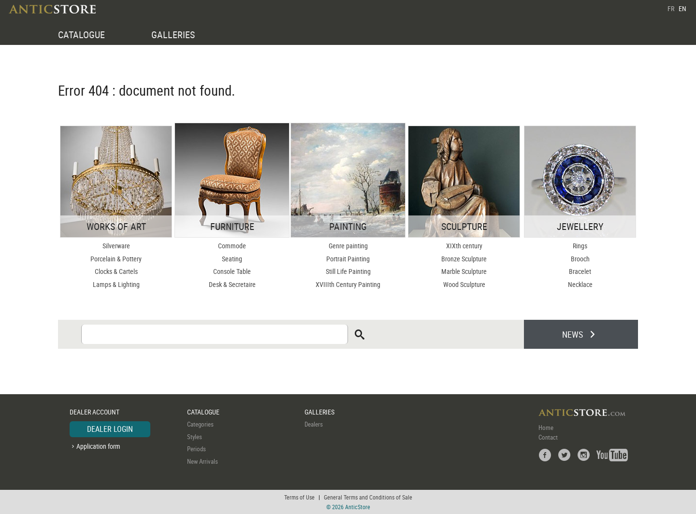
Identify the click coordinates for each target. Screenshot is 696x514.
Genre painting (348, 245)
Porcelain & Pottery (116, 258)
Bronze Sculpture (464, 258)
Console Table (232, 271)
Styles (194, 436)
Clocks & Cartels (116, 271)
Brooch (580, 258)
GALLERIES (173, 34)
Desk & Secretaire (232, 284)
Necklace (580, 284)
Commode (232, 245)
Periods (196, 448)
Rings (580, 245)
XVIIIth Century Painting (348, 284)
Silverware (116, 245)
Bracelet (580, 271)
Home (545, 427)
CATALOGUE (81, 34)
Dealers (313, 424)
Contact (548, 437)
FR (670, 8)
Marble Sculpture (464, 271)
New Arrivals (202, 461)
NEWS (572, 334)
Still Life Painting (348, 271)
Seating (232, 258)
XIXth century (464, 245)
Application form (98, 446)
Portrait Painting (348, 258)
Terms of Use (299, 497)
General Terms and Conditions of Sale (368, 497)
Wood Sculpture (464, 284)
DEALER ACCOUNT (94, 411)
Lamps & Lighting (116, 284)
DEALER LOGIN (110, 429)
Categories (200, 424)
